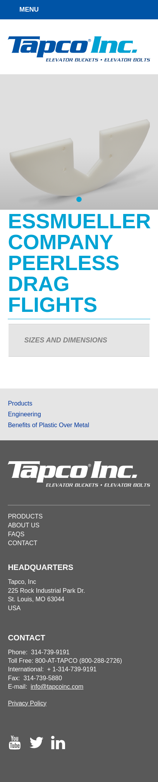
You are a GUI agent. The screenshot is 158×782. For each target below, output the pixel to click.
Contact (22, 543)
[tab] (79, 340)
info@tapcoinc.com (57, 686)
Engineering (24, 414)
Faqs (16, 534)
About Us (24, 525)
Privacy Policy (27, 703)
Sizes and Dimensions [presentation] (65, 340)
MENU (29, 9)
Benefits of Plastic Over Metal (48, 425)
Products (20, 403)
